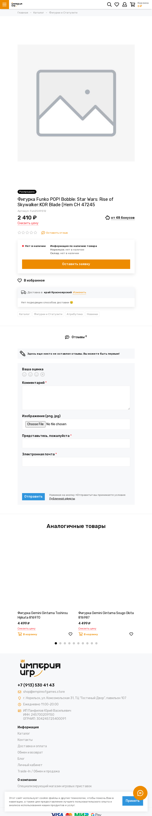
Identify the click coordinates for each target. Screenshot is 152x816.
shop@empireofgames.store (44, 692)
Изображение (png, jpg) (41, 416)
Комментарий (34, 383)
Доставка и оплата (32, 746)
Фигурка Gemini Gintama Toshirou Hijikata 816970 (43, 615)
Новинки (92, 314)
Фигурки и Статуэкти (48, 314)
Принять (133, 801)
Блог (21, 759)
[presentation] (56, 480)
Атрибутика (75, 314)
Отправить (33, 497)
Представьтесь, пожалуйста (47, 436)
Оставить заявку (76, 264)
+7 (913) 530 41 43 (36, 685)
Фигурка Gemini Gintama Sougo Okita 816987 (106, 615)
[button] (56, 643)
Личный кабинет (30, 765)
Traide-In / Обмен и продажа (39, 771)
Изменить (79, 292)
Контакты (25, 740)
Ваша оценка (32, 369)
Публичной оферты (62, 498)
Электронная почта (39, 454)
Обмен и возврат (30, 752)
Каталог (24, 314)
